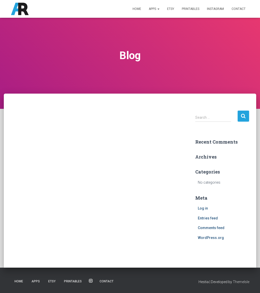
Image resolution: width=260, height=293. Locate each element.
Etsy (170, 9)
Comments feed (211, 228)
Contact (239, 9)
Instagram (215, 9)
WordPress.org (211, 238)
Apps (154, 9)
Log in (203, 208)
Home (137, 9)
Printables (190, 9)
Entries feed (208, 218)
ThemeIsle (241, 282)
